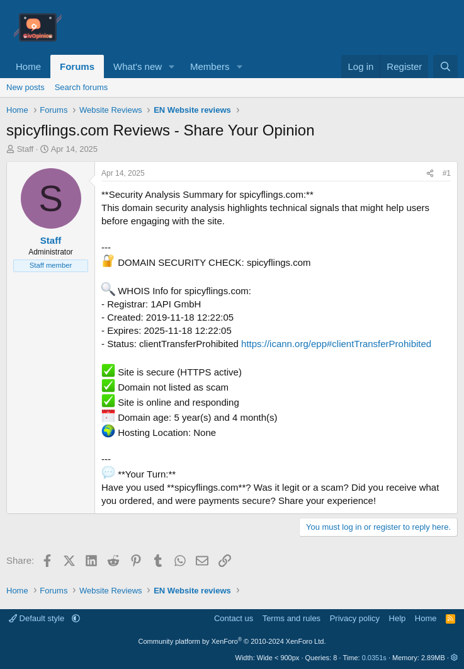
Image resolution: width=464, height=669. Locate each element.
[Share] (430, 173)
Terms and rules (291, 618)
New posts (25, 87)
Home (28, 66)
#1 (447, 173)
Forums (77, 66)
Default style (38, 618)
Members (210, 66)
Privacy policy (355, 618)
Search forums (81, 87)
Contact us (233, 618)
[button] (172, 66)
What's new (137, 66)
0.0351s (374, 657)
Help (397, 618)
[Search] (445, 66)
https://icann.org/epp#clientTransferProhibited (336, 343)
